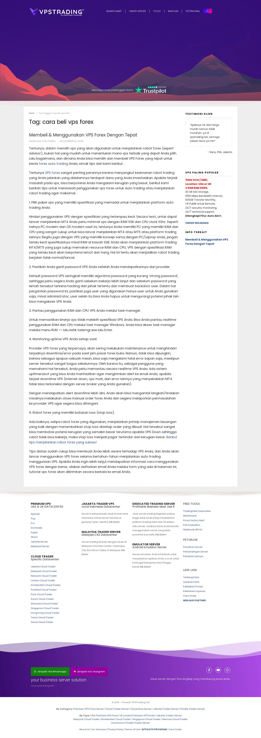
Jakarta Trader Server (166, 709)
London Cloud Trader (43, 580)
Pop (33, 518)
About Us (84, 729)
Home (31, 113)
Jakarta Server (39, 542)
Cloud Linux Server (141, 709)
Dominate (36, 528)
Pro (33, 523)
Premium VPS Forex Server (88, 709)
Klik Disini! (114, 522)
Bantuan (173, 11)
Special (35, 514)
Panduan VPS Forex (42, 141)
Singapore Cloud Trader (45, 608)
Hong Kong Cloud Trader (45, 613)
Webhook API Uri (192, 529)
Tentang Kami (191, 577)
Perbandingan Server (195, 552)
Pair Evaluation (191, 525)
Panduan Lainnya (193, 556)
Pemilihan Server (193, 547)
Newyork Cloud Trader (44, 576)
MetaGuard (189, 516)
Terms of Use (132, 729)
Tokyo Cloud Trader (42, 617)
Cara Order (190, 596)
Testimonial (193, 11)
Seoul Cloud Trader (42, 622)
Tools (157, 11)
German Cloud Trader (175, 719)
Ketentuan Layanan (194, 591)
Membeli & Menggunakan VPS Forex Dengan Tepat (83, 135)
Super (34, 532)
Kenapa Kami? (114, 11)
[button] (50, 671)
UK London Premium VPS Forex (137, 715)
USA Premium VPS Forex (104, 715)
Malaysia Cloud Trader (44, 571)
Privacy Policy (115, 729)
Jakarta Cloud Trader (43, 566)
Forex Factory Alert (193, 520)
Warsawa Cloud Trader (44, 603)
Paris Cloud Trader (41, 594)
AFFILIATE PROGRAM (154, 729)
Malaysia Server (40, 546)
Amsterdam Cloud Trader (46, 585)
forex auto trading (53, 164)
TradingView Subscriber (197, 511)
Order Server (137, 11)
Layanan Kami (191, 582)
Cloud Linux (117, 723)
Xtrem (34, 537)
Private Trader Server (192, 709)
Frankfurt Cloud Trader (44, 590)
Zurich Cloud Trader (42, 599)
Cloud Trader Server (117, 709)
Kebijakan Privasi (193, 586)
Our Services (98, 729)
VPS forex (52, 173)
